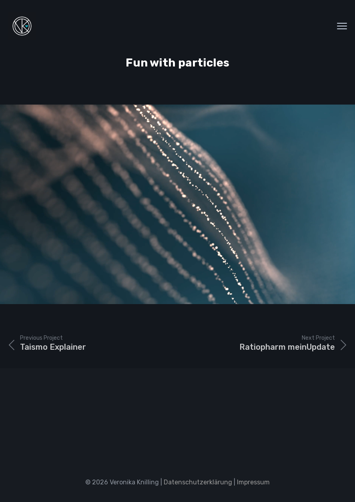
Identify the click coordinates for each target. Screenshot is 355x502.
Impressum (253, 482)
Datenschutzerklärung (198, 482)
